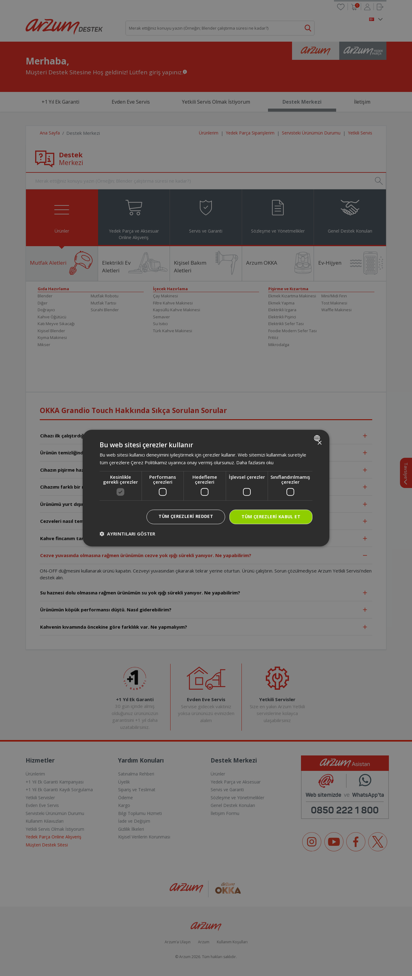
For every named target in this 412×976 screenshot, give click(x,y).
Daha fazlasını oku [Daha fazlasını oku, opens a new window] (255, 462)
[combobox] (318, 438)
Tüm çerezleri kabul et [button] (270, 516)
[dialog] (206, 488)
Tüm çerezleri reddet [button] (186, 516)
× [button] (319, 443)
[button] (127, 533)
